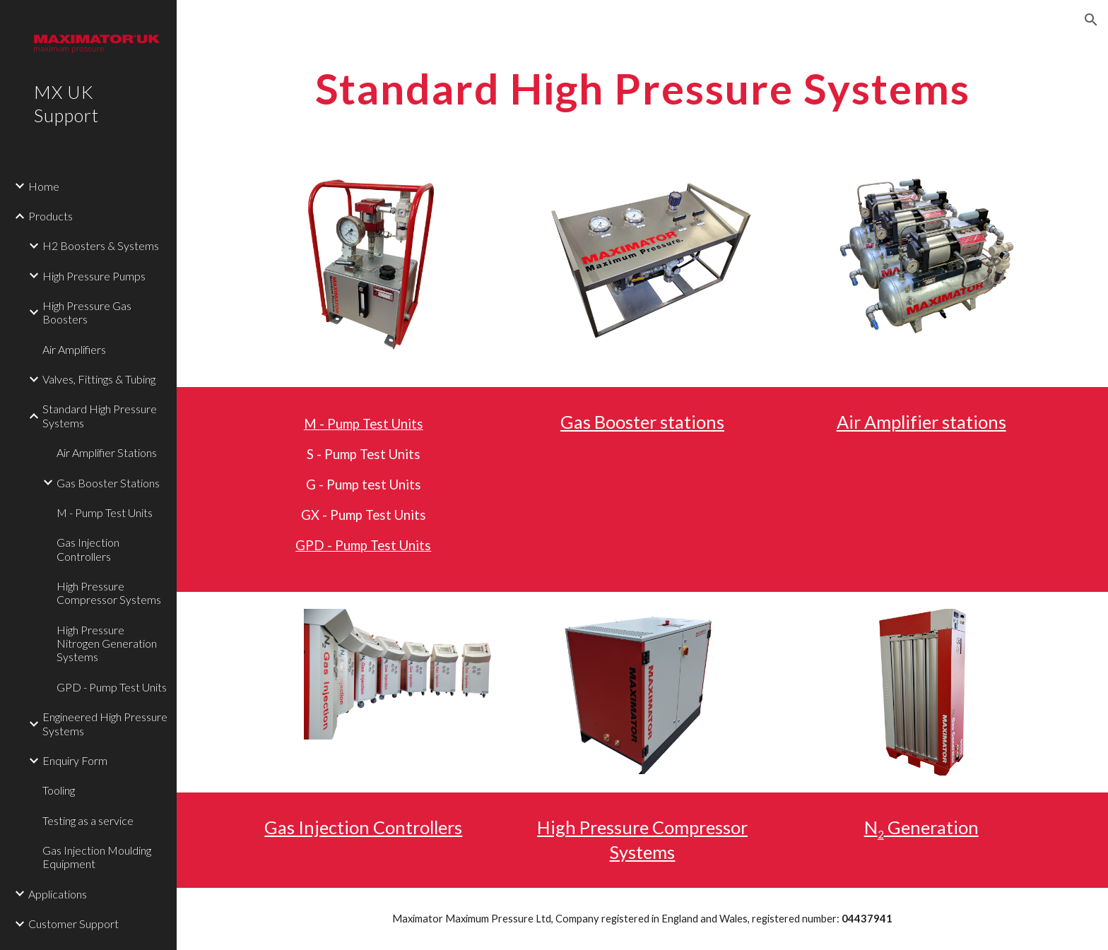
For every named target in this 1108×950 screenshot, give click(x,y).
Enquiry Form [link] (74, 760)
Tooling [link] (58, 790)
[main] (642, 88)
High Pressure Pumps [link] (94, 276)
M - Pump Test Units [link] (105, 512)
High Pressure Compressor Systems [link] (109, 592)
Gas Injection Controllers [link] (88, 548)
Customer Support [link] (73, 923)
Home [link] (43, 186)
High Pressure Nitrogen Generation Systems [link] (107, 643)
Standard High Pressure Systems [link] (99, 415)
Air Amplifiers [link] (74, 349)
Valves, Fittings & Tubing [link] (98, 379)
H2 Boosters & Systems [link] (100, 245)
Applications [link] (57, 894)
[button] (1091, 20)
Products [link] (50, 215)
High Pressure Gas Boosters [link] (86, 312)
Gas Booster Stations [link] (108, 482)
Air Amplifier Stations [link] (107, 452)
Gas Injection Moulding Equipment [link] (96, 856)
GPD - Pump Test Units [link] (112, 687)
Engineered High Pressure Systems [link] (104, 723)
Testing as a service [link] (88, 820)
